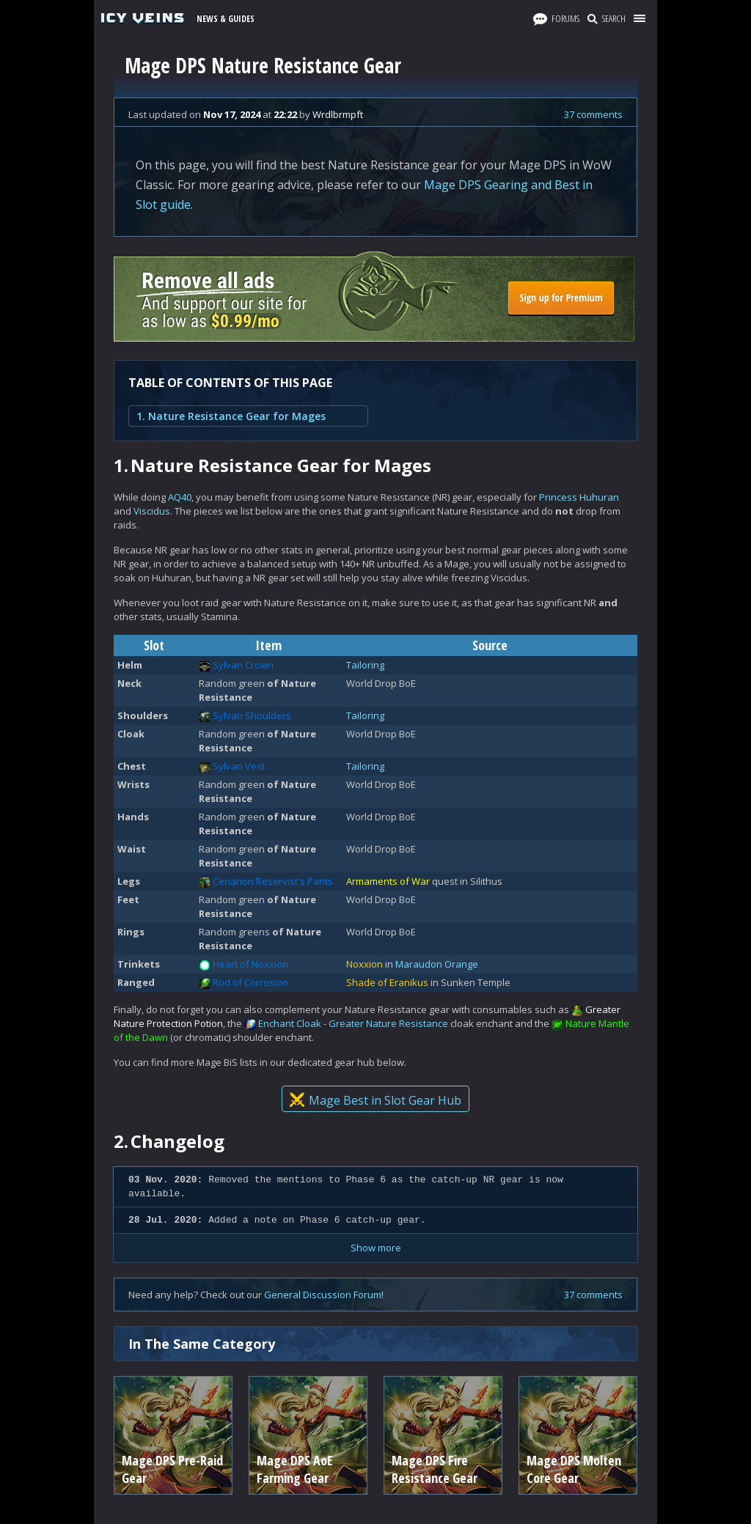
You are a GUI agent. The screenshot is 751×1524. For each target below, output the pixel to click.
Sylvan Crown (243, 664)
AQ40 (179, 497)
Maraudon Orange (436, 964)
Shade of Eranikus (387, 982)
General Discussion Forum (322, 1294)
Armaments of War (388, 881)
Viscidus (151, 511)
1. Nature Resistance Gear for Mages (231, 416)
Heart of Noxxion (250, 964)
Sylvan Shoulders (252, 715)
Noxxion (364, 964)
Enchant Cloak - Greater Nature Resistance (353, 1023)
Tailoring (365, 664)
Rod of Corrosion (250, 982)
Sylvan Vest (239, 766)
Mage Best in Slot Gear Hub (375, 1100)
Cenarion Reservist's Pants (273, 881)
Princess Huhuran (579, 497)
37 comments (593, 114)
